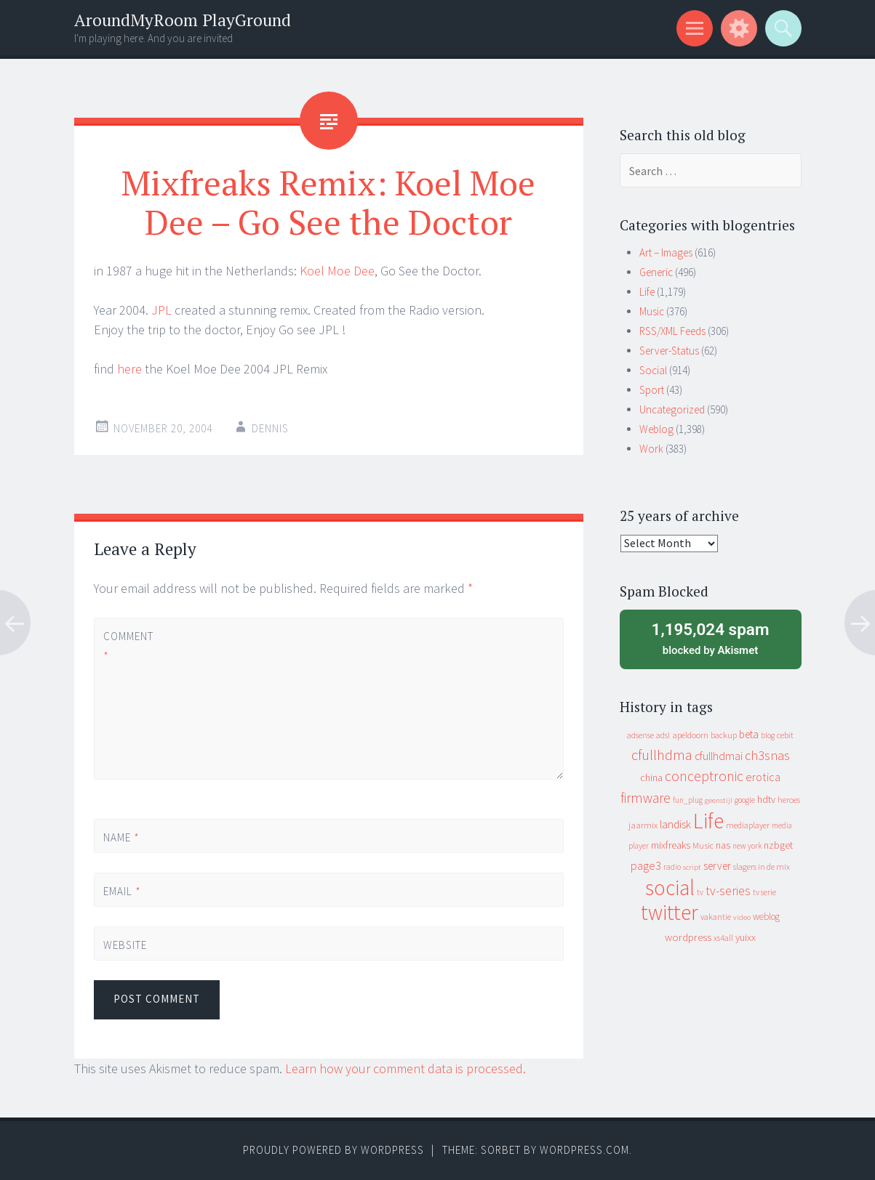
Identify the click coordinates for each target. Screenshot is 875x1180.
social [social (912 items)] (670, 887)
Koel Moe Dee (337, 270)
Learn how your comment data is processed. (405, 1068)
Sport (651, 390)
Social (653, 370)
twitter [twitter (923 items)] (669, 912)
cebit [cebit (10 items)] (785, 735)
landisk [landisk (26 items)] (675, 824)
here (129, 368)
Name (121, 837)
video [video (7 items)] (742, 917)
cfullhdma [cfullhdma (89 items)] (661, 754)
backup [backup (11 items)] (724, 735)
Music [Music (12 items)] (703, 845)
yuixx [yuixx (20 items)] (745, 937)
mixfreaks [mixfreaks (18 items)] (670, 845)
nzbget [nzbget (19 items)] (778, 845)
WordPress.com (584, 1150)
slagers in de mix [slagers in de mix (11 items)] (761, 866)
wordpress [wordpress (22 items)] (688, 937)
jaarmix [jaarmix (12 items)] (643, 825)
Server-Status (669, 350)
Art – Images (665, 252)
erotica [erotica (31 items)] (763, 776)
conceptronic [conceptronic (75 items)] (704, 776)
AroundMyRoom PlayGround (182, 20)
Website (125, 945)
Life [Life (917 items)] (708, 820)
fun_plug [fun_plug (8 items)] (688, 800)
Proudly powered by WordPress (333, 1150)
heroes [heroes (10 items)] (789, 799)
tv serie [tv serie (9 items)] (764, 892)
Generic (656, 272)
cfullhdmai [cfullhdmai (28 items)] (719, 756)
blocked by (710, 638)
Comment (128, 646)
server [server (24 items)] (717, 866)
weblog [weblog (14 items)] (766, 916)
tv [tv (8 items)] (700, 892)
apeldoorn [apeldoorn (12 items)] (690, 735)
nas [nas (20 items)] (723, 845)
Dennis (270, 428)
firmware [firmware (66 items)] (645, 798)
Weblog (656, 429)
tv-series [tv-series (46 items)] (728, 891)
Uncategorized (672, 409)
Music (651, 311)
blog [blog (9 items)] (768, 735)
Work (651, 449)
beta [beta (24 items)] (749, 734)
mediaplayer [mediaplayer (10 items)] (748, 825)
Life (647, 292)
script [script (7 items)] (692, 867)
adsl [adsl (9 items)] (663, 735)
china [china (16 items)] (651, 778)
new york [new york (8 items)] (747, 846)
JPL (161, 310)
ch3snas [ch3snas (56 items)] (767, 755)
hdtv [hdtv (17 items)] (766, 799)
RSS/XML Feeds (672, 331)
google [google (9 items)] (745, 800)
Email (122, 891)
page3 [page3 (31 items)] (646, 865)
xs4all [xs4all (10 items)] (723, 937)
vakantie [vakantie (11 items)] (715, 916)
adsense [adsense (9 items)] (640, 735)
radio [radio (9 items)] (672, 867)
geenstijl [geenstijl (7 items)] (718, 800)
